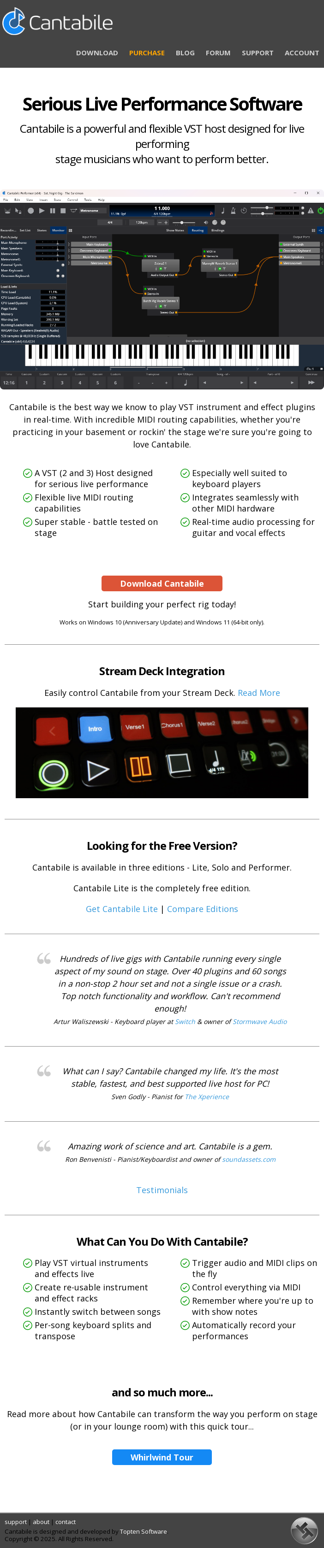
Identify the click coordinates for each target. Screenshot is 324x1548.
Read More (259, 692)
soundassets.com (249, 1159)
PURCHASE (147, 52)
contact (65, 1522)
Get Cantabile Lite (122, 908)
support (16, 1522)
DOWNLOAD (97, 52)
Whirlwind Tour (162, 1457)
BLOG (185, 52)
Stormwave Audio (260, 1021)
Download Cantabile (162, 583)
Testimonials (162, 1189)
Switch (185, 1021)
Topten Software (143, 1531)
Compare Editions (202, 908)
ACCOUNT (302, 52)
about (41, 1522)
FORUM (218, 52)
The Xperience (207, 1096)
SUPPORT (258, 52)
